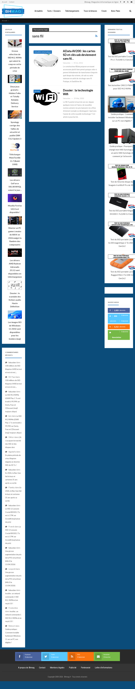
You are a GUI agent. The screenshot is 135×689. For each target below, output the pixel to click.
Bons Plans (116, 11)
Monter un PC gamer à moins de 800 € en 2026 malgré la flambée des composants (14, 236)
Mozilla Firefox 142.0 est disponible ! (15, 208)
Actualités (38, 11)
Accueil (4, 2)
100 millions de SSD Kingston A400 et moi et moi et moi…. (13, 369)
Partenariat (85, 667)
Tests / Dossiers (53, 11)
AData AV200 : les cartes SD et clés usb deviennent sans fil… (79, 54)
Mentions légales (57, 667)
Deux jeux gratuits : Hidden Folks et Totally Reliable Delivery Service (15, 96)
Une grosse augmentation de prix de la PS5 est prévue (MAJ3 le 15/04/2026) (13, 557)
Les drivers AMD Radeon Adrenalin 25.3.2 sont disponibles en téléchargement (15, 268)
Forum (104, 11)
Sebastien (12, 362)
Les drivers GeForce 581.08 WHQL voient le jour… (15, 185)
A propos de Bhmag (26, 667)
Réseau (37, 91)
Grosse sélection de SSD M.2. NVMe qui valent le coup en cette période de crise (15, 61)
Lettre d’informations (103, 667)
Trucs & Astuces (90, 11)
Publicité (72, 667)
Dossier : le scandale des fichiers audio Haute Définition (15, 300)
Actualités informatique (42, 52)
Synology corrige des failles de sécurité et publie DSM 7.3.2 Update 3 (14, 130)
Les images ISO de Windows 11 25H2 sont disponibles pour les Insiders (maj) (14, 330)
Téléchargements (72, 11)
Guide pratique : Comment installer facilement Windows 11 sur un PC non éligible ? (13, 636)
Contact (11, 2)
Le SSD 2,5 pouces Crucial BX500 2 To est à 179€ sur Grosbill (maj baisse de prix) (12, 515)
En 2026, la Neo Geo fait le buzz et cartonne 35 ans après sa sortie (13, 494)
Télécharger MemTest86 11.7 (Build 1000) (14, 159)
